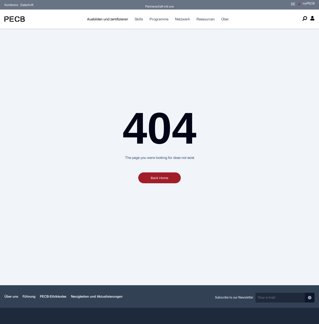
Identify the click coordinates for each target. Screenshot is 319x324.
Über (225, 19)
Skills (139, 19)
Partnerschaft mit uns (159, 6)
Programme (159, 19)
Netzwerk (182, 19)
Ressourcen (205, 19)
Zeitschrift (26, 5)
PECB (308, 3)
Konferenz (11, 5)
